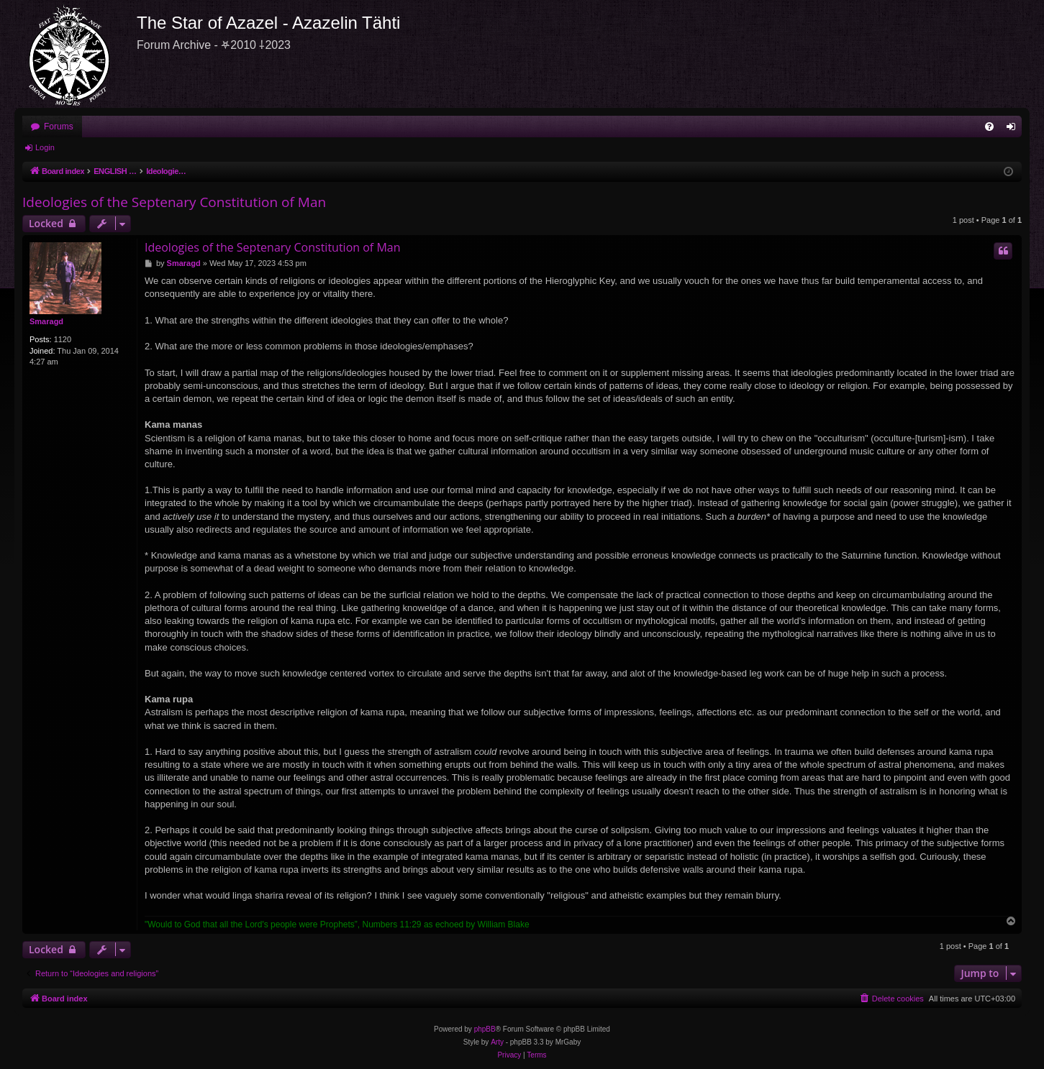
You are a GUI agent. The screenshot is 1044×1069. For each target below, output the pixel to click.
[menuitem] (989, 126)
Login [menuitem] (1014, 129)
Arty (497, 1042)
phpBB (485, 1029)
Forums (58, 126)
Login (45, 147)
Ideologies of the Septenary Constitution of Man (174, 202)
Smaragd (46, 321)
